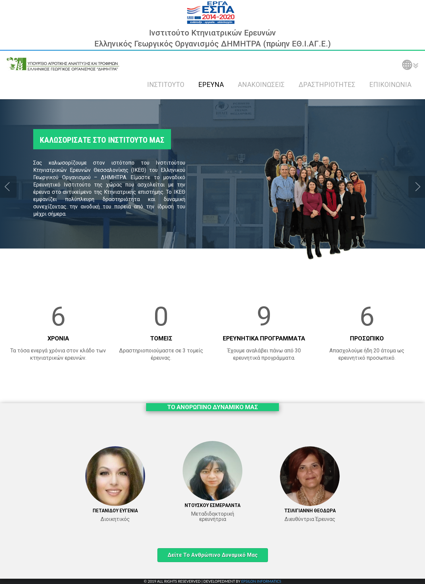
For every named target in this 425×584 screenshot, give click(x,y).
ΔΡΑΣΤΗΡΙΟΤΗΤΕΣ (326, 85)
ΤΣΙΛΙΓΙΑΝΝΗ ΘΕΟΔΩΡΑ (310, 510)
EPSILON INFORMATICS (261, 581)
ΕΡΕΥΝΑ (211, 85)
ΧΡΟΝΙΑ (58, 338)
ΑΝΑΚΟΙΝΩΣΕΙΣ (261, 85)
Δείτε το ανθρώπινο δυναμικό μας (213, 555)
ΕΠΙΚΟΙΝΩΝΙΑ (390, 85)
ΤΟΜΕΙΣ (161, 338)
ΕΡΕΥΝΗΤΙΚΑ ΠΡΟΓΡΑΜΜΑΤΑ (264, 338)
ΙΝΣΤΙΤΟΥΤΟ (165, 85)
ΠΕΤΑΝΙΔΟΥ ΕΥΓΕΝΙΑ (115, 510)
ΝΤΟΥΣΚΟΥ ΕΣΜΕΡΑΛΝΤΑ (212, 505)
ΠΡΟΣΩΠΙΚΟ (367, 338)
